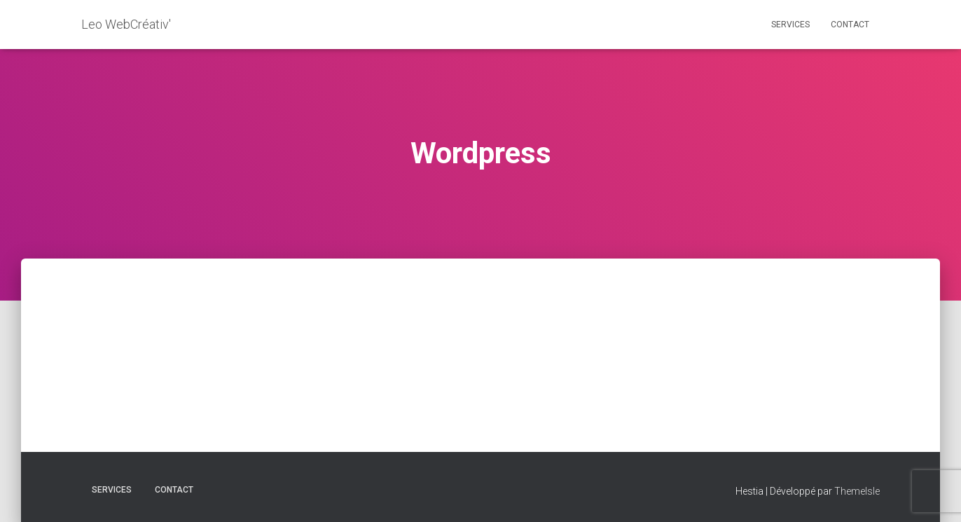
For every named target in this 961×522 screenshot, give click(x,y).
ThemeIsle (857, 491)
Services (790, 24)
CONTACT (850, 24)
